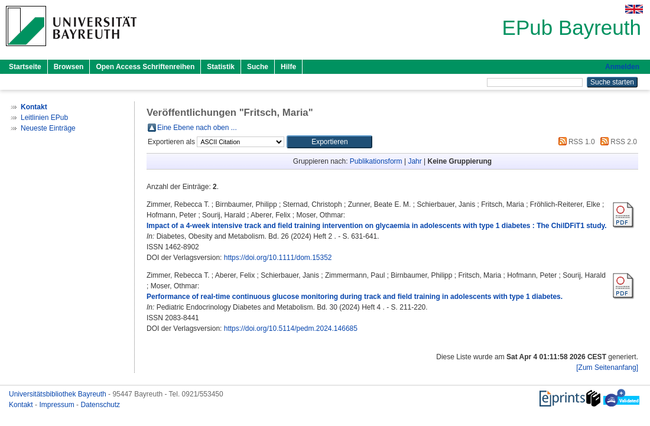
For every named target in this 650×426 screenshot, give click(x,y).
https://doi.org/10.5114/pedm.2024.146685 (291, 328)
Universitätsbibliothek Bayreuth (58, 394)
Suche (257, 67)
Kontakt (22, 405)
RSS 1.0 (575, 142)
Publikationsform (376, 161)
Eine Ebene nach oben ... (197, 127)
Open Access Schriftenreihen (145, 67)
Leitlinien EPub (44, 117)
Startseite (25, 67)
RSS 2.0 (617, 142)
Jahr (414, 161)
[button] (329, 141)
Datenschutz (100, 405)
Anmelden (622, 67)
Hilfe (288, 67)
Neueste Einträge (48, 128)
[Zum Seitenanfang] (607, 367)
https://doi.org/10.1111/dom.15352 (278, 257)
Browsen (69, 67)
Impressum (57, 405)
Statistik (221, 67)
